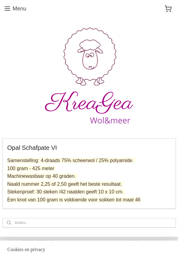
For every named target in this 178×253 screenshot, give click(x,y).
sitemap (67, 241)
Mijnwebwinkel (145, 241)
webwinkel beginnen (97, 241)
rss (77, 241)
